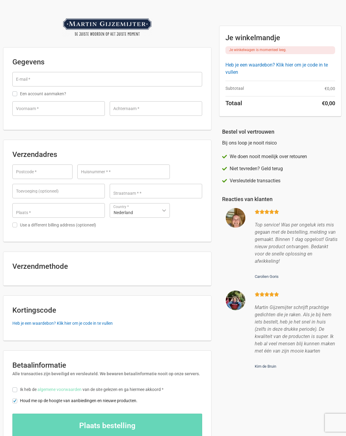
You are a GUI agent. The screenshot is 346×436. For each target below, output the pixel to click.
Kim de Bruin (265, 366)
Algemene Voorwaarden (188, 425)
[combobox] (140, 210)
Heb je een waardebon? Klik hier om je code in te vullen (62, 279)
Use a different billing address (54, 225)
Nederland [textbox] (123, 212)
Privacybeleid (150, 425)
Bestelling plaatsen (107, 381)
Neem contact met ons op (55, 425)
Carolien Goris (267, 276)
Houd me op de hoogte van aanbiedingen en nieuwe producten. (74, 357)
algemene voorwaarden (59, 345)
